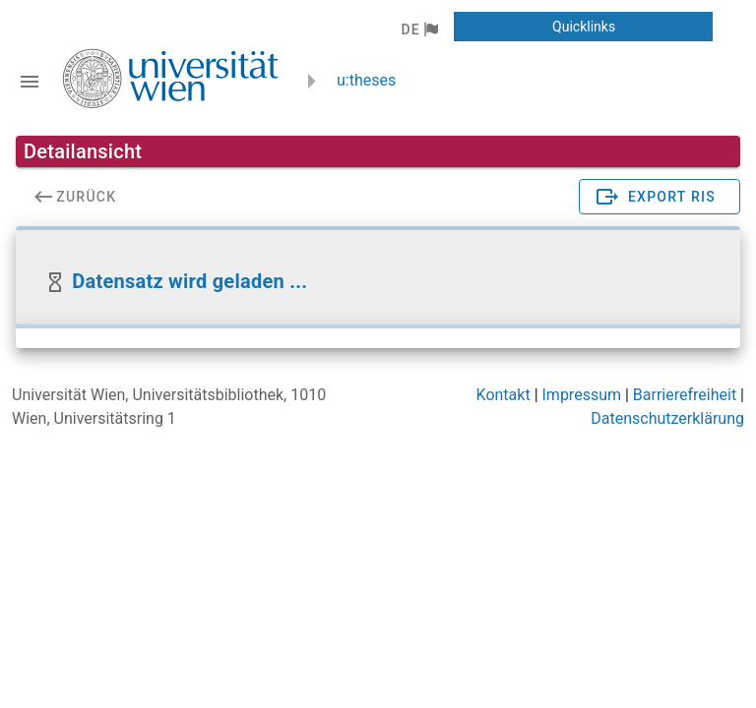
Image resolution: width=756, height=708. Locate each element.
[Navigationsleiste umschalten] (29, 81)
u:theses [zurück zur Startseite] (366, 80)
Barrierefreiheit (684, 394)
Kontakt (503, 394)
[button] (419, 29)
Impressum (582, 394)
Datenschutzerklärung (667, 418)
